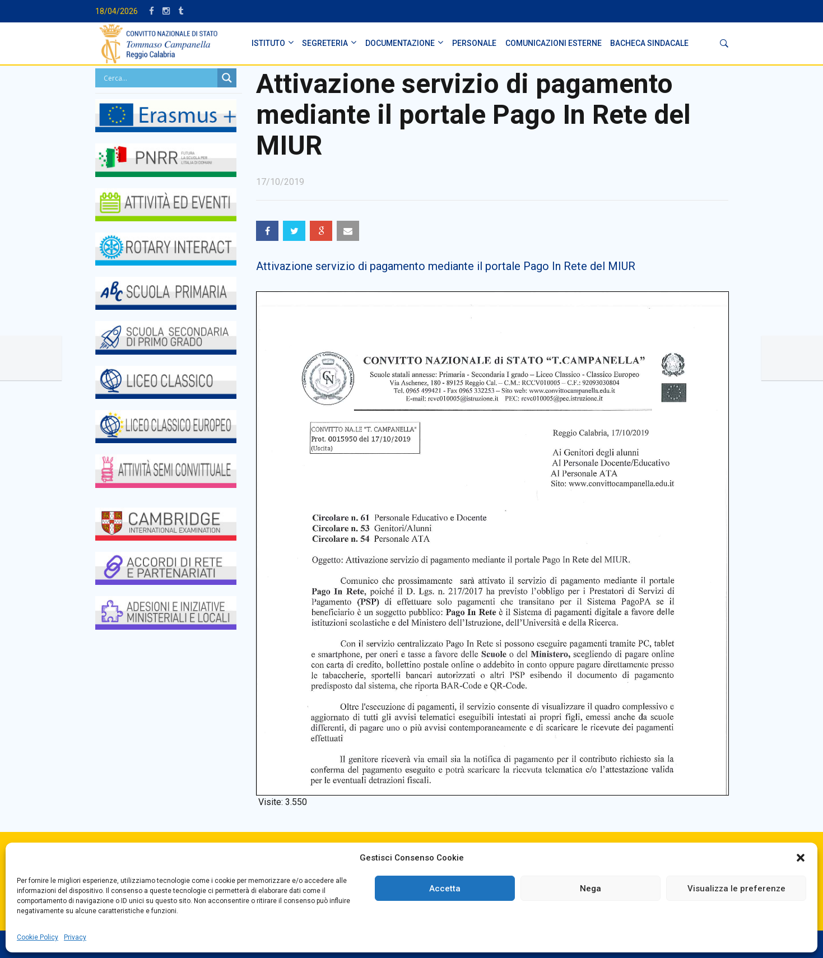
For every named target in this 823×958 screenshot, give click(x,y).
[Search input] (159, 77)
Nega (590, 888)
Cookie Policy (37, 937)
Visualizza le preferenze (736, 888)
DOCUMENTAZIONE (400, 43)
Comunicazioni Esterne (553, 43)
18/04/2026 (116, 11)
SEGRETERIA (325, 43)
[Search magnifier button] (226, 77)
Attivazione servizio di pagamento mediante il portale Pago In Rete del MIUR (445, 266)
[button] (800, 857)
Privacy (75, 937)
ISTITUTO (268, 43)
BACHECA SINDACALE (649, 43)
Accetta (445, 888)
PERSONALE (474, 43)
